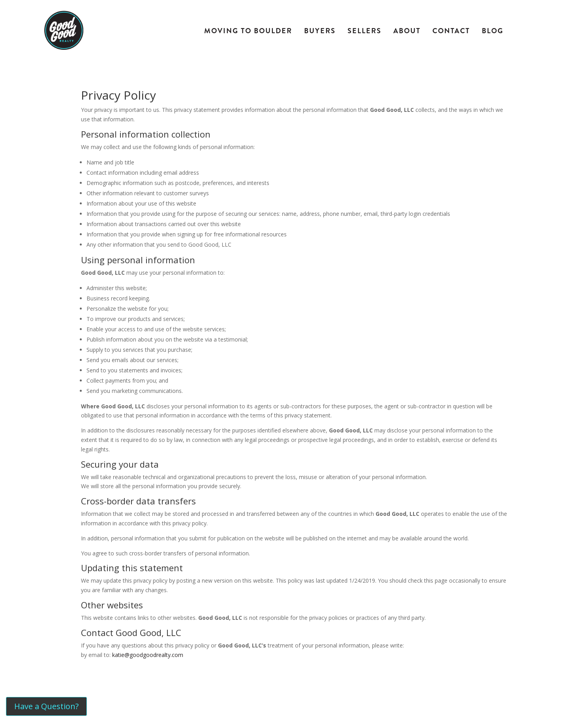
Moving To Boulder (248, 31)
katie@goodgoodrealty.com (147, 655)
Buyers (320, 31)
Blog (492, 31)
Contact (451, 31)
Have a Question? (46, 706)
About (407, 31)
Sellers (364, 31)
